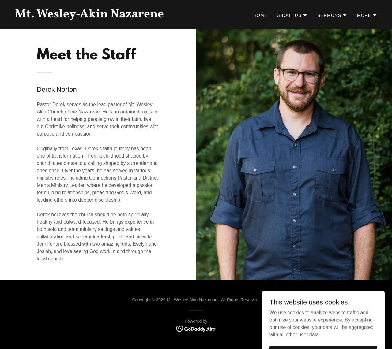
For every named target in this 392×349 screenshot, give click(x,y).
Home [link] (260, 15)
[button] (292, 15)
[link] (103, 15)
